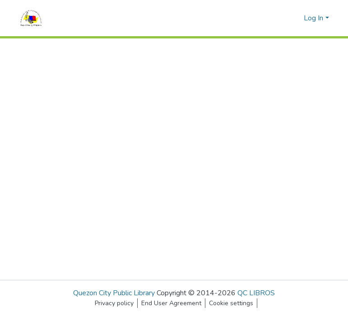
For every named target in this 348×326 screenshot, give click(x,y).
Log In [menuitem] (313, 18)
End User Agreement (171, 303)
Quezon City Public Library (114, 293)
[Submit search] (282, 18)
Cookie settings (231, 303)
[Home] (31, 18)
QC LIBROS (256, 293)
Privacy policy (114, 303)
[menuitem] (295, 18)
